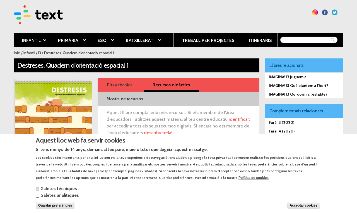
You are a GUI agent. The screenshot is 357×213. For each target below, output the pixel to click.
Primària (68, 41)
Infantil (30, 41)
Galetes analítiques (59, 200)
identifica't (239, 119)
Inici (17, 53)
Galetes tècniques (58, 193)
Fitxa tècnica (119, 84)
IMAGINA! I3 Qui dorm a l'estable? (298, 94)
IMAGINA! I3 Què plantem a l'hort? (298, 85)
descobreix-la (157, 132)
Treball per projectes (208, 40)
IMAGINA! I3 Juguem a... (289, 77)
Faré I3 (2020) (281, 122)
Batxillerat (139, 41)
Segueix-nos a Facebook (325, 12)
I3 (39, 53)
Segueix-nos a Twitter (334, 12)
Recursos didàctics (171, 84)
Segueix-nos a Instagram (315, 12)
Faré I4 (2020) (282, 131)
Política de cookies (253, 183)
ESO (101, 41)
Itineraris (260, 40)
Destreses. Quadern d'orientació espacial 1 (79, 53)
